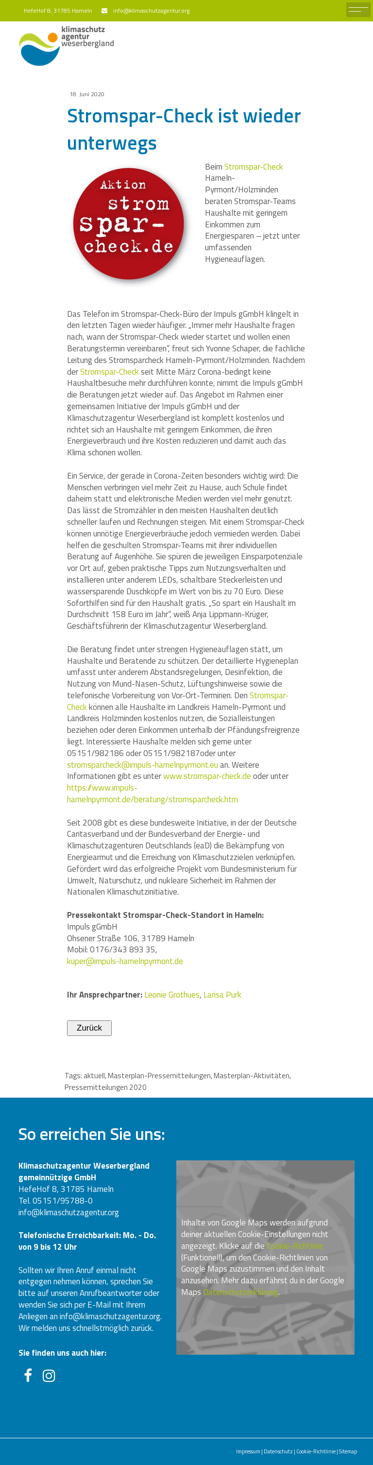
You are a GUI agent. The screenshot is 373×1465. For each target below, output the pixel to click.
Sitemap (348, 1451)
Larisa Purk (222, 994)
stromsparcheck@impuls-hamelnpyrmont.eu (142, 764)
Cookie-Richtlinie (295, 1246)
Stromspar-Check (253, 166)
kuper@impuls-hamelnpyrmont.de (125, 961)
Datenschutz (278, 1451)
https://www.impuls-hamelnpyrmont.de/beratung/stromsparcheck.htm (152, 793)
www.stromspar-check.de (207, 776)
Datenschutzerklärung (240, 1292)
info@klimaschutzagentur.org (149, 10)
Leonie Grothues (172, 994)
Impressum (248, 1451)
